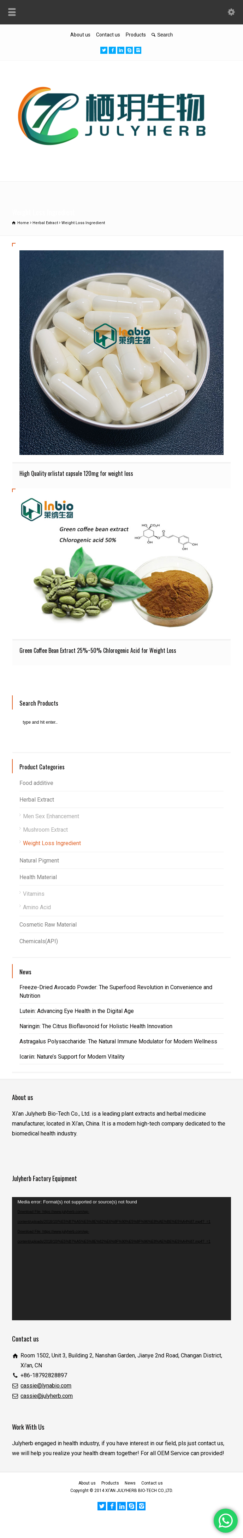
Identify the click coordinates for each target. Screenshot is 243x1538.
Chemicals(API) (38, 941)
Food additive (36, 783)
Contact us (108, 35)
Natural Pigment (39, 860)
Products (136, 35)
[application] (121, 1258)
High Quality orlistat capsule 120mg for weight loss (76, 473)
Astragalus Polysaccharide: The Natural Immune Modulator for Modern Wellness (118, 1041)
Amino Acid (37, 907)
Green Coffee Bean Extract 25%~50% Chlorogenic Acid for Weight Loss (97, 650)
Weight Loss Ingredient (52, 843)
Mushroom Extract (45, 829)
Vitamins (34, 893)
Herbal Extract (36, 799)
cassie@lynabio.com (45, 1385)
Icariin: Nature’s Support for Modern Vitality (72, 1056)
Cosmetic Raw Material (48, 924)
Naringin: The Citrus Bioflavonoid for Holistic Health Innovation (95, 1026)
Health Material (38, 877)
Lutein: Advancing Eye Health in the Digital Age (76, 1011)
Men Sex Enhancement (51, 816)
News (130, 1483)
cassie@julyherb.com (46, 1395)
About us (80, 35)
